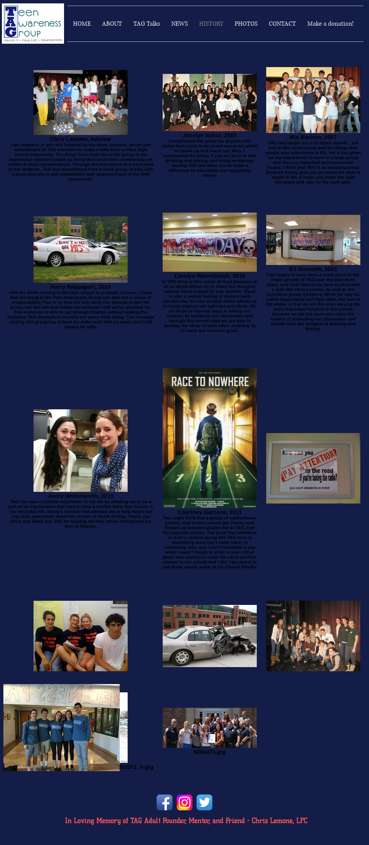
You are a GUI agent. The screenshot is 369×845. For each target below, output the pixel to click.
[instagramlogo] (184, 802)
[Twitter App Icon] (204, 802)
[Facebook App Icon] (164, 802)
